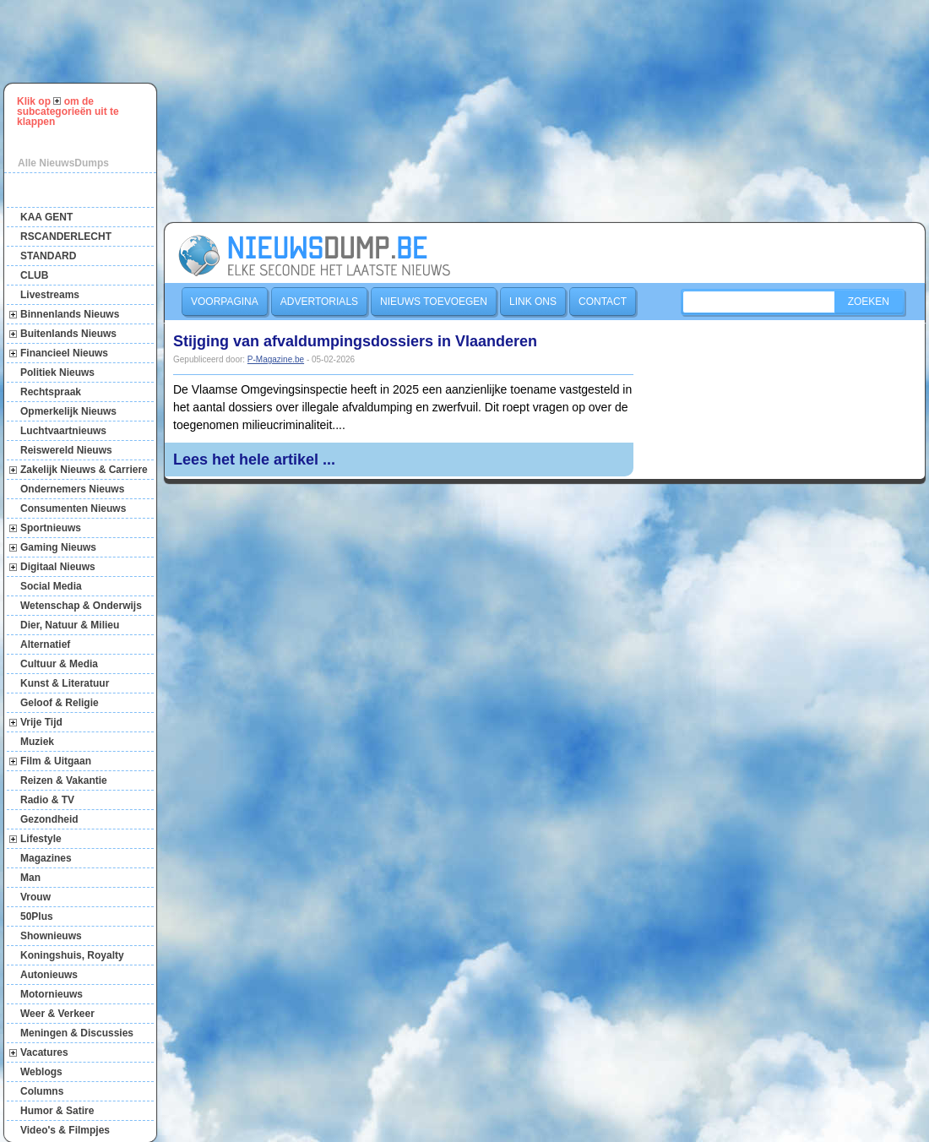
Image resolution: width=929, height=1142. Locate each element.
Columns (41, 1091)
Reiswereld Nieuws (66, 450)
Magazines (46, 858)
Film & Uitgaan (55, 761)
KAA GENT (46, 217)
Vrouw (35, 897)
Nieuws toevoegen (433, 301)
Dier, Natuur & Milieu (69, 625)
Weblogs (41, 1072)
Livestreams (49, 295)
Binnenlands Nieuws (69, 314)
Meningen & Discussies (76, 1033)
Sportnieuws (50, 528)
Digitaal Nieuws (57, 567)
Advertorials (319, 301)
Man (30, 878)
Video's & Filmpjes (65, 1130)
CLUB (34, 275)
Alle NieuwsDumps (63, 163)
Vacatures (44, 1052)
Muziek (37, 742)
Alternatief (45, 644)
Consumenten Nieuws (73, 508)
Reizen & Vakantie (63, 780)
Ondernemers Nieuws (72, 489)
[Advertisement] (292, 109)
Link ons (533, 301)
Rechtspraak (50, 392)
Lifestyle (41, 839)
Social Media (51, 586)
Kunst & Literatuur (64, 683)
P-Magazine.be (275, 359)
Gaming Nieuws (58, 547)
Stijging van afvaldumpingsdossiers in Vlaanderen (355, 341)
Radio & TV (47, 800)
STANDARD (48, 256)
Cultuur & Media (59, 664)
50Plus (36, 916)
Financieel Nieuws (64, 353)
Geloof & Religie (59, 703)
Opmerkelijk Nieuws (68, 411)
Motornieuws (51, 994)
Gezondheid (49, 819)
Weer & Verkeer (57, 1014)
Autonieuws (49, 975)
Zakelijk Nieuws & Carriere (84, 470)
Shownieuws (51, 936)
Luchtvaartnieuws (63, 431)
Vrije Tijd (41, 722)
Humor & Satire (57, 1111)
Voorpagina (224, 301)
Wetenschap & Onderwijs (81, 606)
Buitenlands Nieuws (68, 334)
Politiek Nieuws (57, 372)
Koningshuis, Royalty (72, 955)
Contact (603, 301)
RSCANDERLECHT (65, 236)
